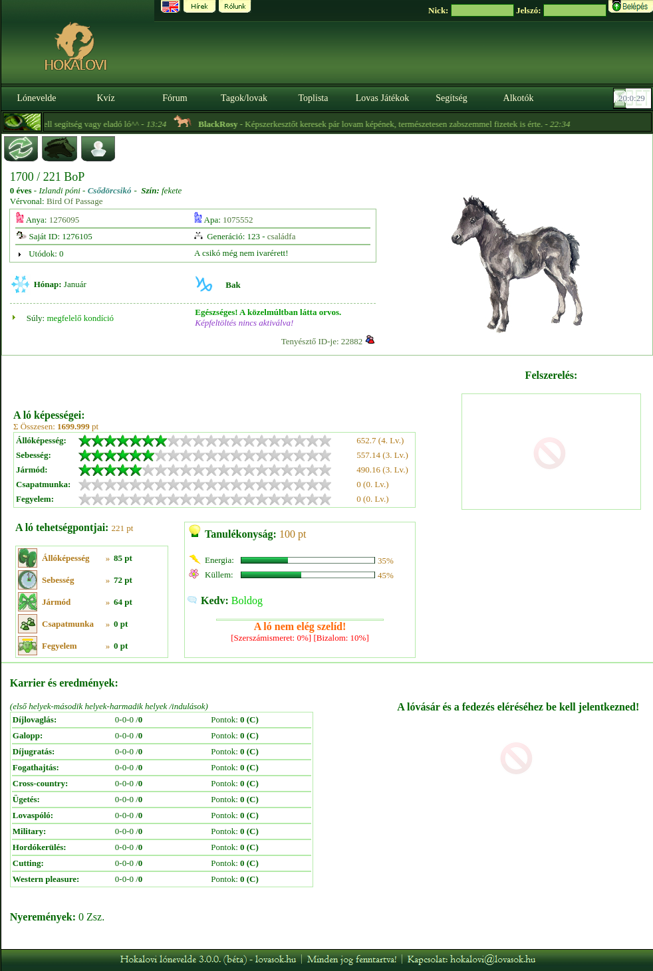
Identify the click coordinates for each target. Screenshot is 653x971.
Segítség (451, 98)
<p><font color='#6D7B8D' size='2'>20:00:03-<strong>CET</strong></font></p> (633, 98)
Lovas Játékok (382, 98)
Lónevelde (36, 98)
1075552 (238, 220)
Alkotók (518, 98)
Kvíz (105, 98)
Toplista (313, 98)
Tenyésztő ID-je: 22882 (322, 341)
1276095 (64, 220)
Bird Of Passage (75, 201)
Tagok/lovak (244, 98)
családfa (281, 236)
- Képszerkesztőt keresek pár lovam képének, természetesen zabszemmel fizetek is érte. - (397, 124)
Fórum (174, 98)
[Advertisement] (236, 377)
